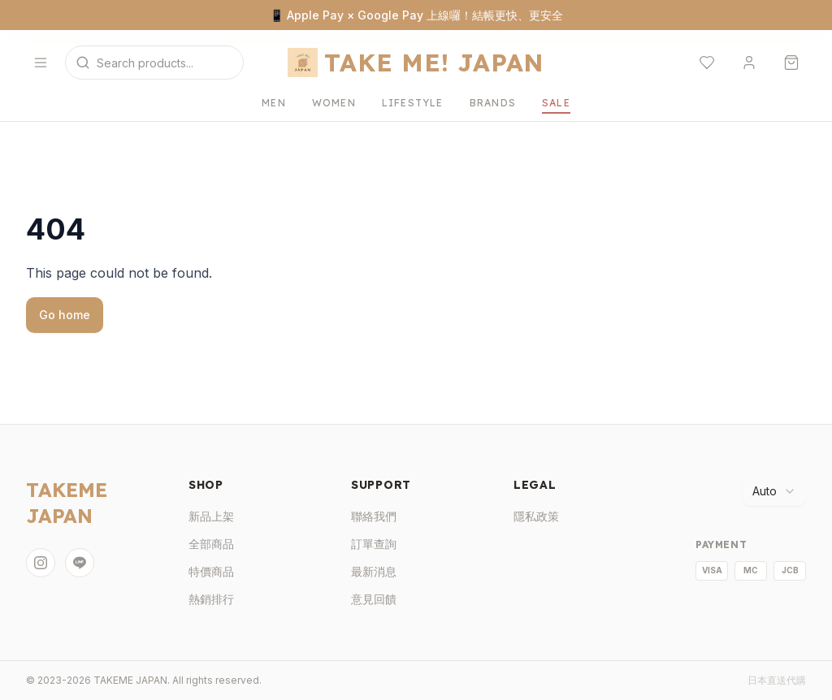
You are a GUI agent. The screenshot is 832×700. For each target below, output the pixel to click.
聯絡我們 (373, 516)
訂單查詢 (373, 544)
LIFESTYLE (413, 103)
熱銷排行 (211, 599)
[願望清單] (707, 62)
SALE (556, 103)
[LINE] (79, 562)
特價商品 (211, 571)
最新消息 (373, 571)
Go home (64, 315)
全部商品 (211, 544)
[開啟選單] (40, 62)
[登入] (749, 62)
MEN (274, 103)
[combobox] (774, 491)
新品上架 (211, 516)
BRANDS (493, 103)
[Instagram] (40, 562)
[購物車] (791, 62)
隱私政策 (536, 516)
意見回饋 (373, 599)
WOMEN (334, 103)
